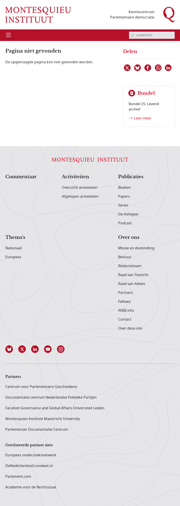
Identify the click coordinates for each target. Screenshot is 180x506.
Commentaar (20, 177)
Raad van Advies (131, 284)
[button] (11, 349)
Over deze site (130, 328)
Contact (124, 319)
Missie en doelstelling (136, 248)
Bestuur (124, 257)
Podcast (125, 223)
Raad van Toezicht (133, 275)
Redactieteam (129, 266)
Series (123, 205)
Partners (125, 292)
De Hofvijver (128, 214)
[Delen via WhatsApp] (158, 67)
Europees (13, 257)
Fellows (124, 301)
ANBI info (126, 310)
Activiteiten (75, 177)
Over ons (128, 237)
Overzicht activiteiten (79, 187)
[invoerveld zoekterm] (152, 35)
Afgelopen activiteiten (80, 196)
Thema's (15, 237)
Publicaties (130, 177)
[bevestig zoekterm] (132, 35)
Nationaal (13, 248)
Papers (124, 196)
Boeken (124, 187)
